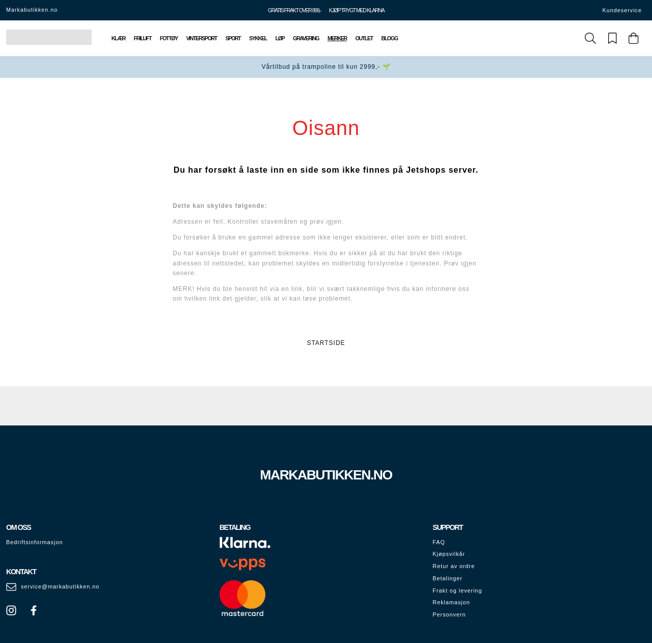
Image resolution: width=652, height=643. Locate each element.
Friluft (142, 38)
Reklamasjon (451, 602)
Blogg (389, 38)
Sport (233, 38)
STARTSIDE (326, 342)
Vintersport (201, 38)
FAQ (438, 542)
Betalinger (447, 578)
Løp (280, 38)
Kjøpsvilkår (448, 554)
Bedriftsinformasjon (34, 542)
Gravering (306, 38)
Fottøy (169, 38)
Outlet (364, 38)
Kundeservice (622, 10)
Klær (118, 38)
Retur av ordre (453, 566)
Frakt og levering (457, 590)
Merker (337, 38)
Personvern (449, 614)
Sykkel (258, 38)
